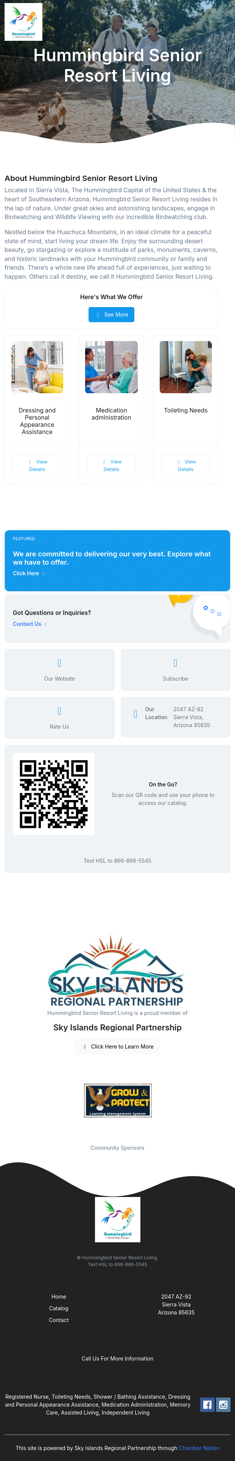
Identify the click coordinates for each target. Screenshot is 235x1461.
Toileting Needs (186, 410)
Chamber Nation (199, 1448)
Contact (58, 1320)
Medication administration (111, 414)
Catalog (58, 1308)
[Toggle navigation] (223, 21)
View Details (37, 465)
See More (111, 314)
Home (58, 1296)
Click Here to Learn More (117, 1046)
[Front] (25, 22)
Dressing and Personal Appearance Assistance (37, 421)
